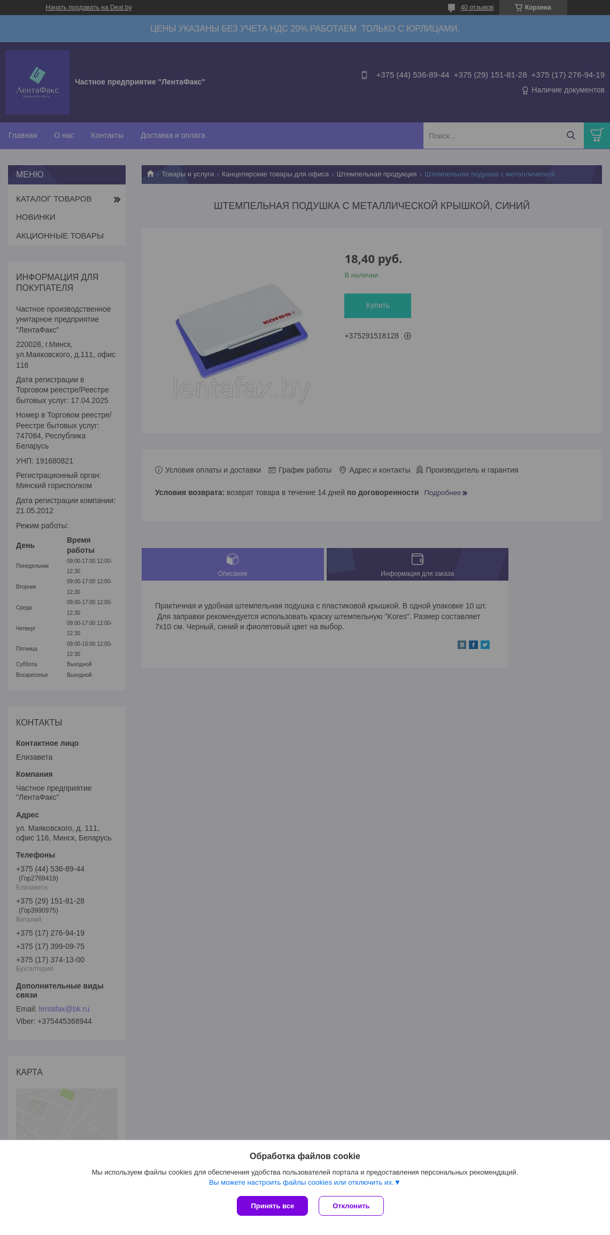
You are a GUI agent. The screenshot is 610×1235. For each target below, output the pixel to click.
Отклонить (351, 1206)
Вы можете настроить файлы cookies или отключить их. (301, 1182)
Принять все (272, 1206)
